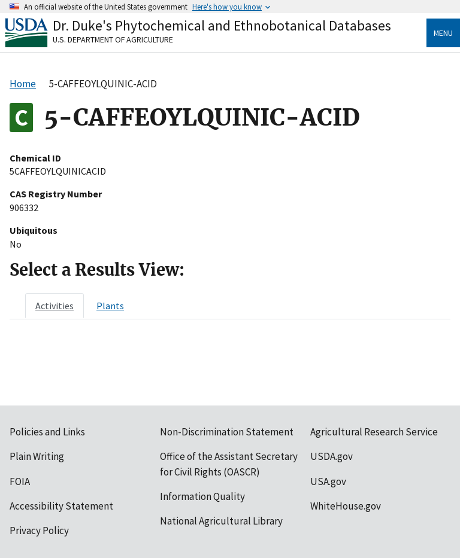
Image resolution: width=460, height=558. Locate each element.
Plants (110, 306)
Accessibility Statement (61, 506)
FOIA (20, 481)
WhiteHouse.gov (345, 506)
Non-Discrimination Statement (226, 431)
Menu (443, 33)
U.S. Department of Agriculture (113, 39)
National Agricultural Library (221, 520)
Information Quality (202, 496)
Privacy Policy (39, 530)
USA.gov (328, 481)
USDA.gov (331, 456)
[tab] (54, 305)
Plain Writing (37, 456)
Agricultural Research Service (374, 431)
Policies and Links (47, 431)
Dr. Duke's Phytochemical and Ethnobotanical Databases (222, 25)
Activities (54, 306)
